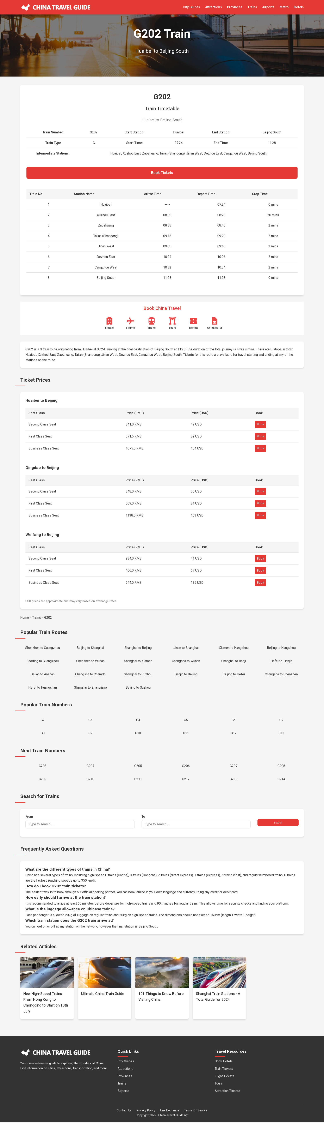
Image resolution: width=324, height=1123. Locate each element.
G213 (233, 780)
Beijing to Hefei (234, 675)
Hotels (299, 7)
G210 (90, 780)
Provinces (234, 7)
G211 (138, 780)
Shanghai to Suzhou (138, 675)
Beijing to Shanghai (90, 648)
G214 (281, 780)
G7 (281, 721)
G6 (234, 721)
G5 (186, 721)
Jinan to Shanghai (186, 648)
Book (260, 424)
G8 (43, 734)
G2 (43, 721)
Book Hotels (224, 1062)
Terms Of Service (195, 1111)
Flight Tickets (224, 1077)
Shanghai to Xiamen (138, 661)
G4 (138, 721)
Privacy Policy (146, 1111)
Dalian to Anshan (43, 675)
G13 (281, 734)
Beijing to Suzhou (138, 688)
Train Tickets (224, 1070)
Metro (284, 7)
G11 (186, 734)
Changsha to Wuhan (186, 661)
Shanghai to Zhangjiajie (90, 688)
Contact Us (124, 1111)
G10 (138, 734)
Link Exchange (169, 1111)
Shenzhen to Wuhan (90, 661)
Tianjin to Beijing (186, 675)
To (196, 823)
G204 (90, 767)
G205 (138, 767)
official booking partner (98, 893)
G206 (186, 767)
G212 (186, 780)
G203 (42, 767)
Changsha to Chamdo (90, 675)
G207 (233, 767)
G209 (42, 780)
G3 (90, 721)
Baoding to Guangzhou (42, 661)
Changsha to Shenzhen (281, 675)
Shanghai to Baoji (233, 661)
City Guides (191, 7)
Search (278, 823)
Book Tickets (162, 173)
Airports (268, 7)
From (80, 823)
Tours (219, 1084)
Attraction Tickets (227, 1092)
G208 (281, 767)
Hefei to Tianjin (281, 661)
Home (24, 618)
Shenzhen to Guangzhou (42, 648)
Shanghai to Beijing (138, 648)
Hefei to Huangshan (42, 688)
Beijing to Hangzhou (281, 648)
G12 (234, 734)
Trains (252, 7)
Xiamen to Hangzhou (234, 648)
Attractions (213, 7)
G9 (90, 734)
